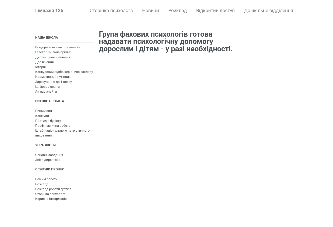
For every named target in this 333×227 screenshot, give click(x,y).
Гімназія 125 (49, 10)
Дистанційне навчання (52, 57)
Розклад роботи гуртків (53, 189)
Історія (40, 67)
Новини (150, 10)
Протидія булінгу (48, 121)
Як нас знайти (46, 91)
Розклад (177, 10)
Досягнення (44, 62)
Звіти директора (47, 160)
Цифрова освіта (47, 87)
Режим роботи (46, 179)
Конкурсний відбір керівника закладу (64, 72)
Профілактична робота (53, 126)
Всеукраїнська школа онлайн (57, 47)
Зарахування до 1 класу (53, 82)
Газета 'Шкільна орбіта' (53, 52)
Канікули (42, 116)
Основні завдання (49, 155)
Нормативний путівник (53, 77)
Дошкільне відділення (268, 10)
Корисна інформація (51, 199)
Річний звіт (43, 111)
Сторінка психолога (111, 10)
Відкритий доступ (215, 10)
